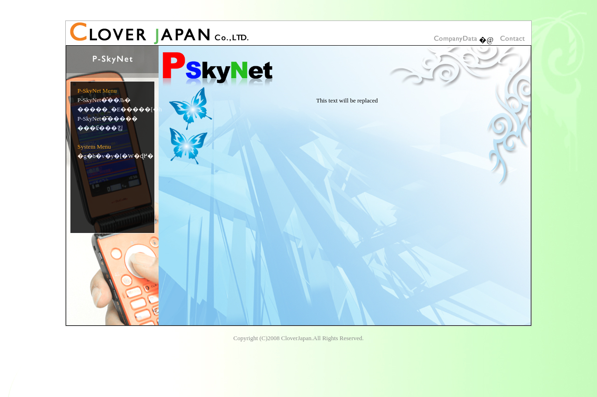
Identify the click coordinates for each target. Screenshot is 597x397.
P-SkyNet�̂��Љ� (104, 99)
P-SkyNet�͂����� (107, 118)
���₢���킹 (100, 127)
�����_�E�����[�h (119, 109)
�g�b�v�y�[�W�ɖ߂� (115, 155)
